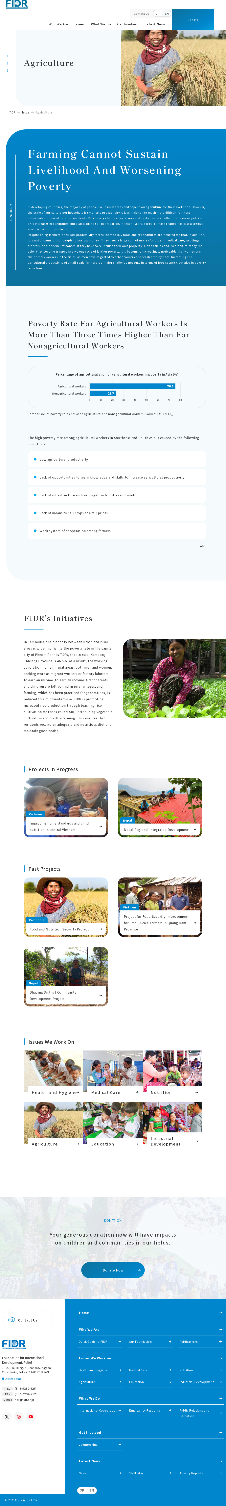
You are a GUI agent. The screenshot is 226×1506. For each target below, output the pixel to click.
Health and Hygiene (93, 1370)
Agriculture (87, 1382)
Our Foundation (140, 1342)
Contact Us (141, 13)
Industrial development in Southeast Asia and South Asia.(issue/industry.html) (172, 1125)
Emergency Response (145, 1410)
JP (157, 13)
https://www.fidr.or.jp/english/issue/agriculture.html (53, 1125)
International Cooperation (98, 1410)
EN (167, 13)
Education (136, 1382)
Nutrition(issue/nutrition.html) (172, 1073)
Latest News (155, 24)
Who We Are (58, 24)
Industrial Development (196, 1382)
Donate (193, 19)
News (82, 1473)
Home (84, 1312)
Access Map (13, 1379)
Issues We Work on (95, 1358)
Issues (79, 24)
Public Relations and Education (194, 1413)
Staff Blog (136, 1473)
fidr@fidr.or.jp (24, 1400)
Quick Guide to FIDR (93, 1342)
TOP (12, 112)
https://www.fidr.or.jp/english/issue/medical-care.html (113, 1073)
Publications (188, 1342)
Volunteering (88, 1444)
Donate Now (113, 1270)
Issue (26, 112)
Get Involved (128, 24)
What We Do (101, 24)
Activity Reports (191, 1473)
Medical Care (138, 1370)
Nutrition (186, 1370)
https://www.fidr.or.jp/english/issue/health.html (53, 1073)
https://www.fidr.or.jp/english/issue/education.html (113, 1125)
